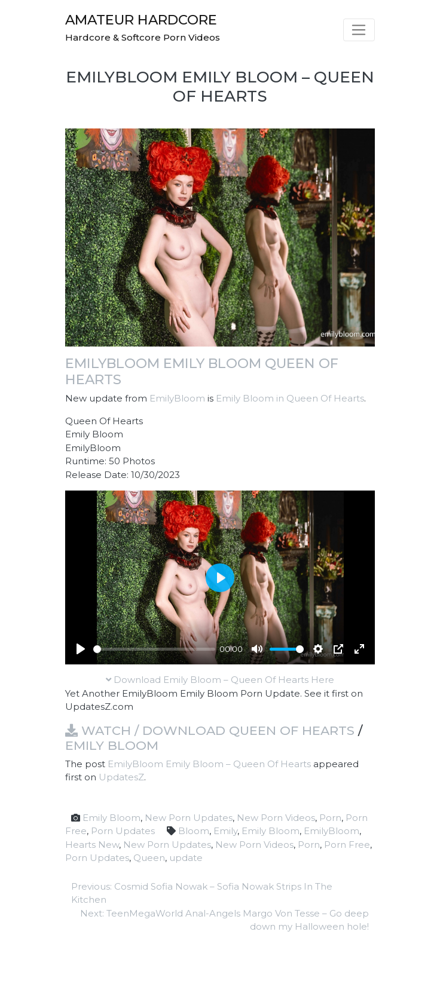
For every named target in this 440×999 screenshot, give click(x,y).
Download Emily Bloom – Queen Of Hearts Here (220, 679)
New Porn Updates (189, 817)
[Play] (80, 648)
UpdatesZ (121, 777)
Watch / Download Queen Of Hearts (210, 730)
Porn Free (347, 844)
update (186, 857)
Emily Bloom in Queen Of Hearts (290, 398)
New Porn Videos (276, 817)
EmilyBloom (177, 398)
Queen (149, 857)
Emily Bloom (111, 745)
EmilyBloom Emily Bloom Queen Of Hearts (201, 371)
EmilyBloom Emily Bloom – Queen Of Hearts (209, 764)
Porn (330, 817)
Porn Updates (123, 830)
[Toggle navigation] (359, 30)
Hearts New (92, 844)
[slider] (154, 649)
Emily (225, 830)
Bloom (193, 830)
